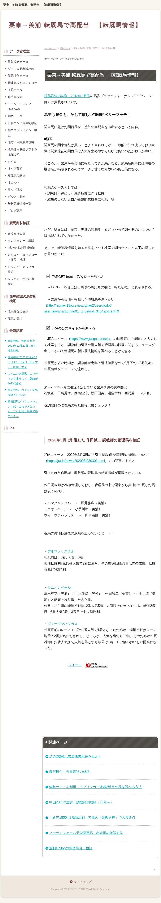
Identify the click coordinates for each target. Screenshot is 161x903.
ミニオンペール (59, 587)
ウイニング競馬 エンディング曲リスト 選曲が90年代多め (23, 378)
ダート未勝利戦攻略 (21, 68)
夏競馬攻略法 (16, 175)
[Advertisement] (100, 700)
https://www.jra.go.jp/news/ (90, 339)
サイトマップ (82, 881)
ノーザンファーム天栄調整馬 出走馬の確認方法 (86, 833)
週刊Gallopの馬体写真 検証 (70, 848)
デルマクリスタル (60, 551)
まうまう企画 (16, 233)
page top (154, 869)
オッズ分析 (15, 168)
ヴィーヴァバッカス (62, 624)
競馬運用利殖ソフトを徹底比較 (22, 152)
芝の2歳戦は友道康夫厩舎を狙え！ (75, 756)
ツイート (75, 665)
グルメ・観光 (16, 196)
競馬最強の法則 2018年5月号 (67, 96)
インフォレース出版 (21, 240)
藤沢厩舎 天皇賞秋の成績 (69, 771)
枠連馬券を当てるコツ (22, 83)
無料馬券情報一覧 (19, 203)
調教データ (65, 48)
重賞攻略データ (18, 61)
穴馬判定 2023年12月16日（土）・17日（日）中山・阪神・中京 (23, 362)
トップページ (50, 48)
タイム (12, 161)
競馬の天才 (15, 318)
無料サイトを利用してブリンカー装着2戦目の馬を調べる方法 (95, 787)
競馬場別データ (18, 75)
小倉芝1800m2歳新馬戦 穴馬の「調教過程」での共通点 (92, 817)
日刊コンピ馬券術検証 (22, 123)
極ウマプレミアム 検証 (22, 132)
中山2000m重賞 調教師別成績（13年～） (81, 802)
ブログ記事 (15, 210)
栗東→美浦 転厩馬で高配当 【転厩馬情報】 (33, 5)
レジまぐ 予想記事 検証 (22, 281)
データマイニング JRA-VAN (19, 106)
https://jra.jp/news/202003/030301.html (76, 461)
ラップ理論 (15, 189)
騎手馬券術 (15, 97)
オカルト (13, 182)
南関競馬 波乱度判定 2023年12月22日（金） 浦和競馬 (23, 345)
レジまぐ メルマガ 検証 (22, 269)
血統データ (15, 89)
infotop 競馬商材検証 (21, 247)
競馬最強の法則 (18, 311)
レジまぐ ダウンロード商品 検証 (22, 257)
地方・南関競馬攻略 (21, 142)
